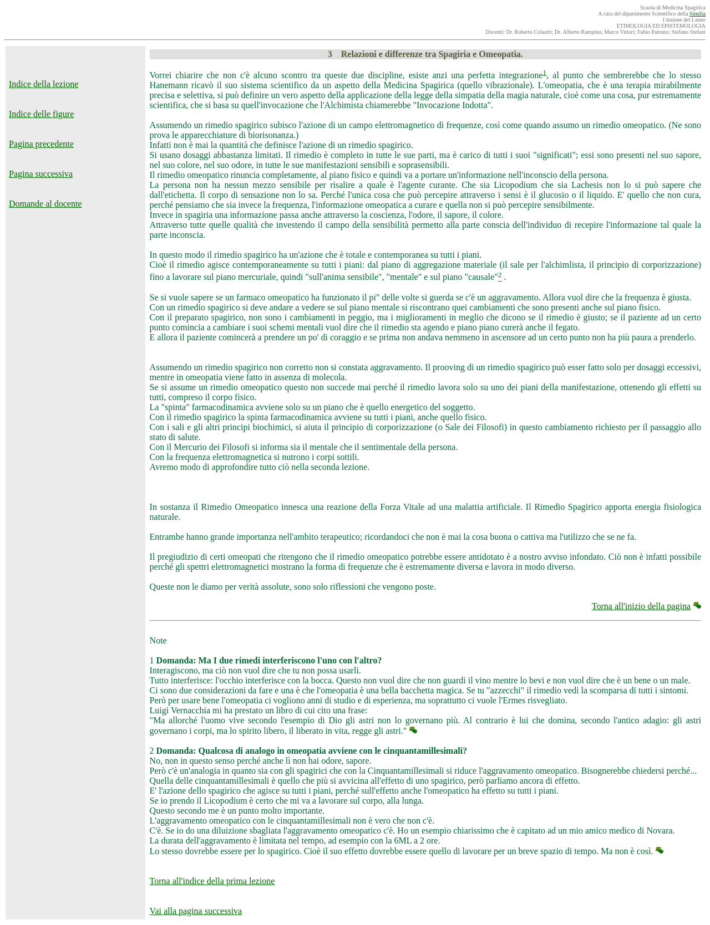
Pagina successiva (41, 173)
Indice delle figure (41, 114)
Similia (697, 14)
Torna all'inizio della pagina (641, 606)
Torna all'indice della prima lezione (212, 881)
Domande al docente (45, 203)
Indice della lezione (43, 84)
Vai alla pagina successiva (196, 911)
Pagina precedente (41, 144)
